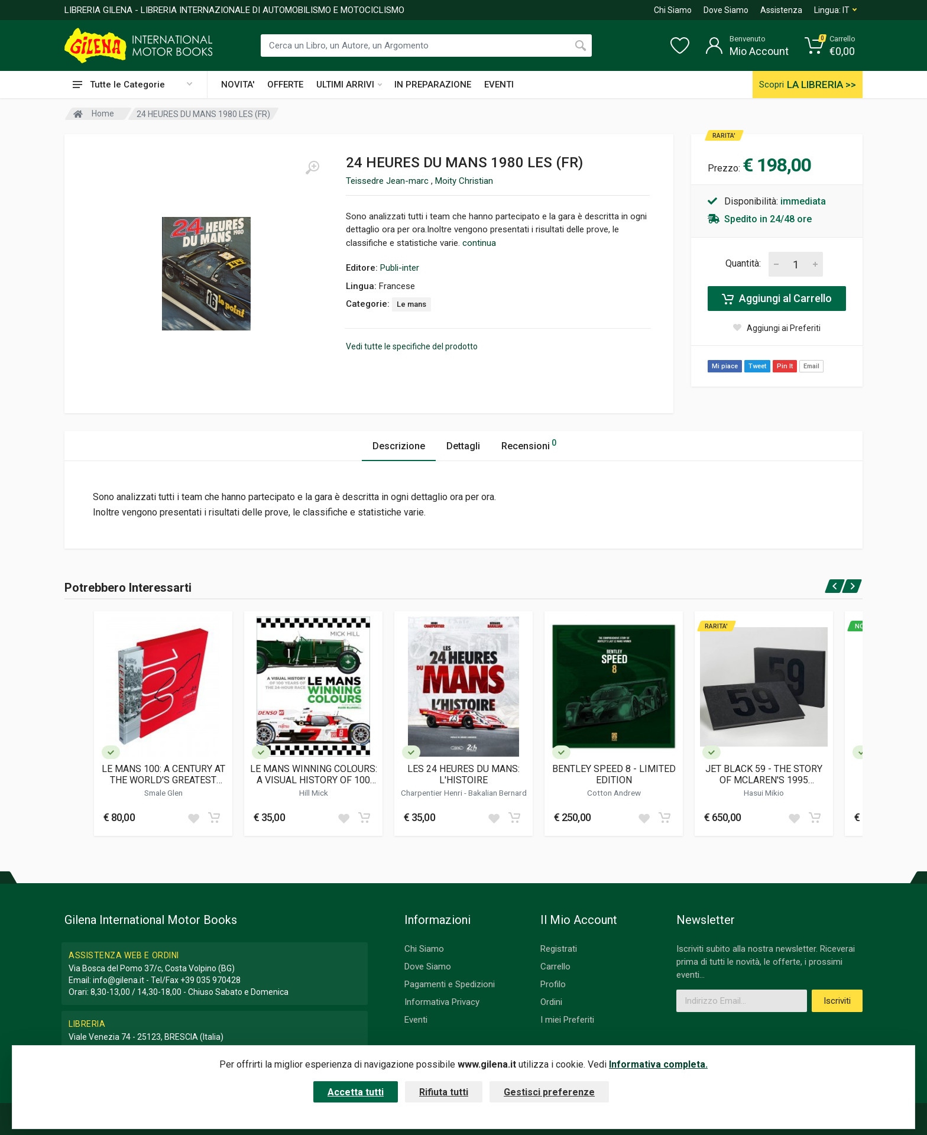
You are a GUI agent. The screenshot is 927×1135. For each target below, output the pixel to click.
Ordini (551, 1002)
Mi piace (725, 366)
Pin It (785, 366)
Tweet (757, 366)
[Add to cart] (214, 817)
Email (811, 366)
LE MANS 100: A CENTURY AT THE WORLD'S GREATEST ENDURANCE (163, 774)
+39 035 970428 (210, 980)
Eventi (415, 1019)
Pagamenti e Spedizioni (449, 984)
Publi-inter (399, 267)
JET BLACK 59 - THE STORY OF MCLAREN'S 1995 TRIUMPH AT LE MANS (763, 774)
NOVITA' (237, 84)
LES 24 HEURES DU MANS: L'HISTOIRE (463, 774)
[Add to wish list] (193, 817)
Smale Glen (163, 792)
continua (479, 243)
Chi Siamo (673, 10)
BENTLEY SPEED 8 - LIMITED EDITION (614, 774)
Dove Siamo (726, 10)
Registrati (558, 948)
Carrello (555, 966)
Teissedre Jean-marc (388, 181)
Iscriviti (837, 1000)
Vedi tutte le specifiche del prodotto (412, 346)
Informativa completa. (658, 1064)
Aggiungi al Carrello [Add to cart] (777, 298)
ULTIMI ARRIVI (349, 84)
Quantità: (743, 263)
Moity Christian (464, 181)
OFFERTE (285, 84)
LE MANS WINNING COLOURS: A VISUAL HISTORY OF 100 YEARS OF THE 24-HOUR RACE (313, 774)
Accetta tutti (356, 1092)
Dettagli (463, 446)
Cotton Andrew (614, 792)
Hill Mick (313, 792)
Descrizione (398, 446)
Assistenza (781, 10)
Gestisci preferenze (549, 1092)
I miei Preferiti (567, 1019)
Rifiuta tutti (443, 1092)
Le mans (411, 304)
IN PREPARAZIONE (432, 84)
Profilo (553, 984)
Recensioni (528, 444)
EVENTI (499, 84)
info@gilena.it (118, 980)
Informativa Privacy (441, 1002)
